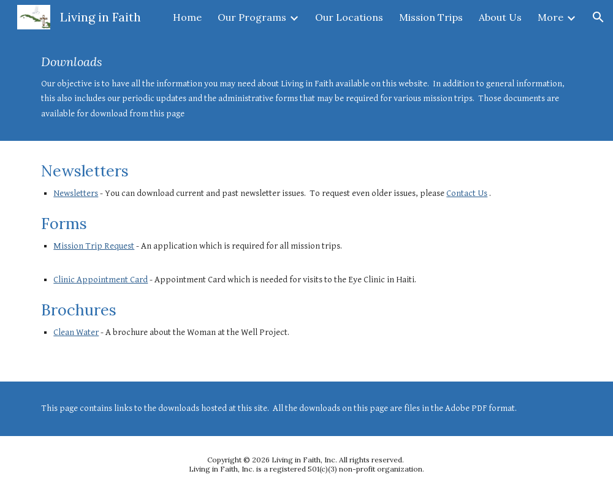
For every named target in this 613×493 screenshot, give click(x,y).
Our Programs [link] (252, 17)
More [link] (550, 17)
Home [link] (187, 17)
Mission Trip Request (93, 246)
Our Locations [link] (349, 17)
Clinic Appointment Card (100, 279)
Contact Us (466, 193)
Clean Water (76, 332)
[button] (598, 17)
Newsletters (75, 193)
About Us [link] (500, 17)
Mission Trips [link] (431, 17)
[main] (306, 87)
